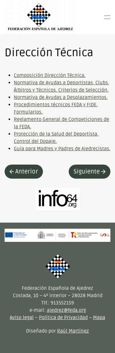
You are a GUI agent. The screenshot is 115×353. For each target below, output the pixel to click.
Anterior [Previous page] (24, 171)
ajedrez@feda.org (66, 310)
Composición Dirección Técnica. (50, 75)
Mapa (99, 318)
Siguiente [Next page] (89, 171)
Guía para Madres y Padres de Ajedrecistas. (62, 149)
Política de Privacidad (63, 318)
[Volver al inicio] (40, 17)
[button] (107, 17)
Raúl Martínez (73, 331)
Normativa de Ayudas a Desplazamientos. (61, 97)
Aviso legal (22, 318)
